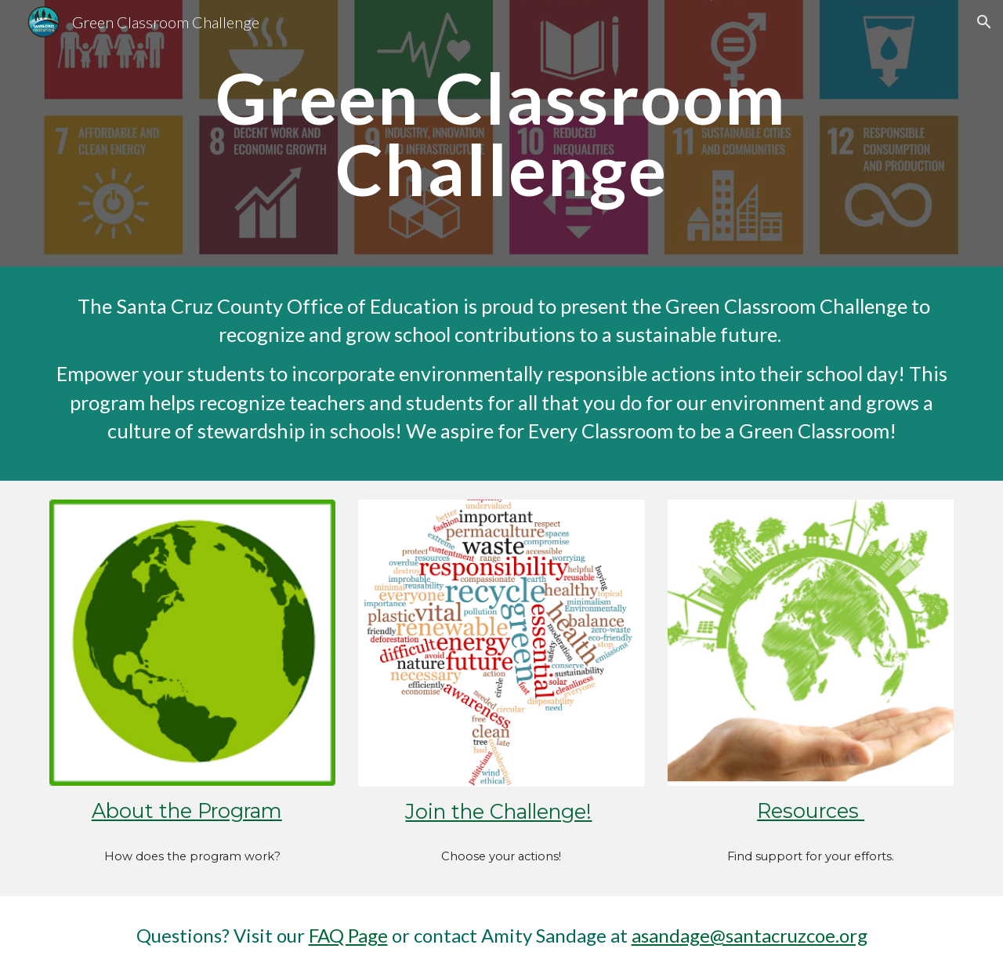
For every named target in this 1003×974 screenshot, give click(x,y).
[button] (984, 22)
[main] (501, 133)
